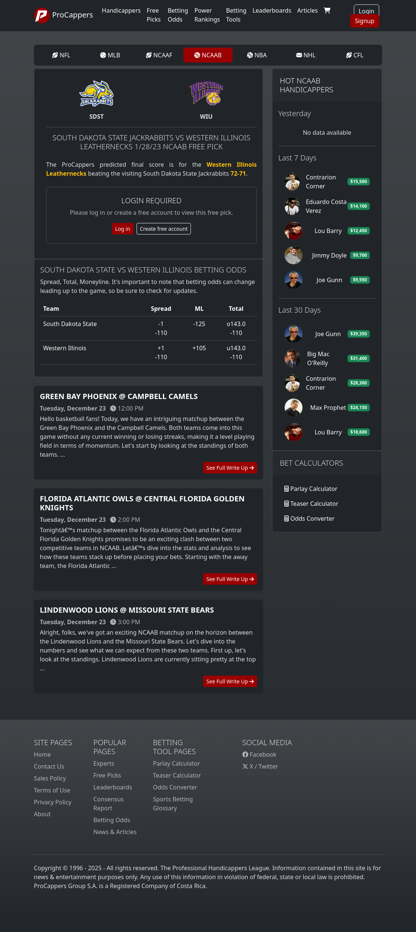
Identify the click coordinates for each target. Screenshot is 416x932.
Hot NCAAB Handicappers (306, 85)
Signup (364, 21)
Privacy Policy (52, 802)
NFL (61, 55)
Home (42, 754)
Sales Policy (50, 778)
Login (366, 11)
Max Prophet (328, 407)
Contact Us (49, 766)
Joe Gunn (329, 280)
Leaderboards (272, 10)
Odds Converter (312, 518)
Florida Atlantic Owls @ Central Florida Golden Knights (142, 503)
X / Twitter (260, 766)
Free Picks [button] (154, 14)
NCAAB (207, 55)
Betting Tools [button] (236, 14)
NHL (306, 55)
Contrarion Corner (321, 181)
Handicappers (121, 10)
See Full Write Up (230, 467)
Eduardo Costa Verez (326, 206)
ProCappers (63, 15)
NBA (257, 55)
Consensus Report (108, 803)
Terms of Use (52, 790)
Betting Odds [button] (178, 14)
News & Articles (115, 832)
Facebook (259, 754)
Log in (122, 228)
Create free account (164, 228)
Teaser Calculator (314, 503)
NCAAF (159, 55)
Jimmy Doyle (329, 255)
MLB (110, 55)
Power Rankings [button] (207, 14)
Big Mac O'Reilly (318, 358)
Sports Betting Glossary (173, 803)
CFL (355, 55)
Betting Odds (111, 820)
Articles (307, 10)
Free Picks (107, 775)
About (42, 814)
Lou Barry (328, 231)
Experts (103, 763)
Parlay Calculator (313, 489)
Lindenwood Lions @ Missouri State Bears (127, 610)
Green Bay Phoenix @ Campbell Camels (119, 396)
